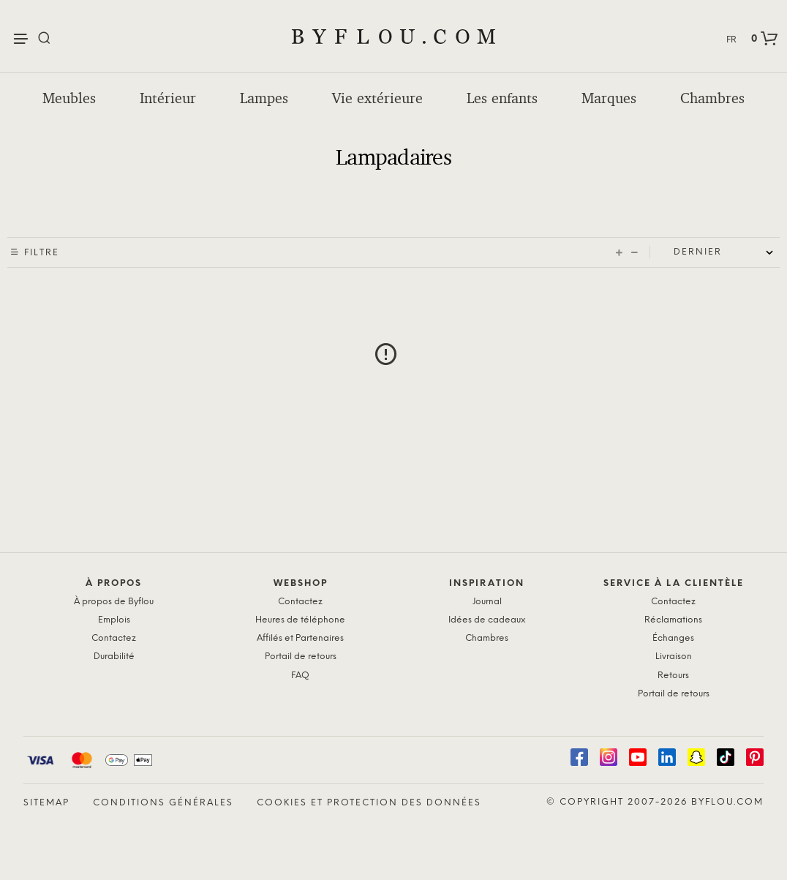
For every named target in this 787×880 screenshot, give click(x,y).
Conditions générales (163, 803)
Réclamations (673, 620)
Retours (673, 675)
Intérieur (168, 98)
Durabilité (114, 656)
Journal (487, 601)
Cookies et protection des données (369, 803)
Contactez (113, 638)
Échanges (673, 638)
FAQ (300, 675)
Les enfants (502, 98)
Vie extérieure (377, 98)
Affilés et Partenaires (300, 638)
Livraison (673, 656)
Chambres (712, 98)
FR (731, 40)
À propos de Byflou (114, 601)
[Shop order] (727, 252)
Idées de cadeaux (486, 620)
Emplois (114, 620)
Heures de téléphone (300, 620)
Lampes (264, 98)
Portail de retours (300, 656)
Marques (608, 98)
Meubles (69, 98)
